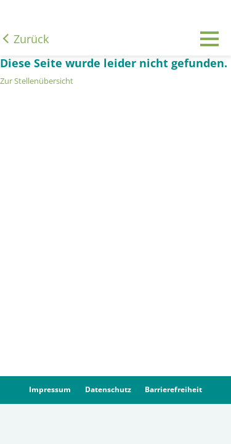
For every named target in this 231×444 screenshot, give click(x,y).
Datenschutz (108, 389)
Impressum (50, 389)
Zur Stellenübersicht (36, 80)
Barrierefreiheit (173, 389)
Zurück (31, 38)
